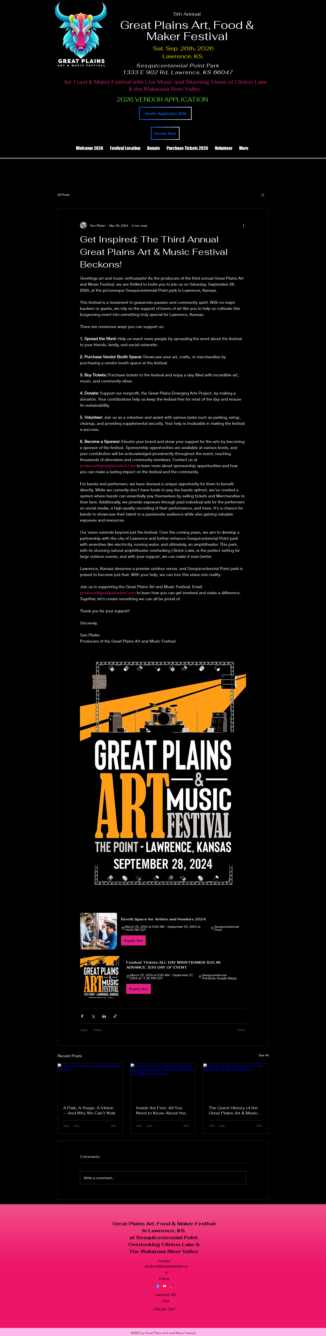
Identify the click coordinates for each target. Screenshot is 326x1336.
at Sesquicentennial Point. (164, 1237)
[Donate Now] (165, 133)
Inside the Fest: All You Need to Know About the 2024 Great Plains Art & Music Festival (161, 1110)
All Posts (63, 194)
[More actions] (243, 225)
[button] (263, 194)
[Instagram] (171, 1286)
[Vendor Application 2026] (165, 113)
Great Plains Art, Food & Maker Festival (164, 1223)
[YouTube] (164, 1286)
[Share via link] (115, 1016)
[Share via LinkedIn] (104, 1016)
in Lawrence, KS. (164, 1230)
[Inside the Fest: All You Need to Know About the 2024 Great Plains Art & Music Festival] (163, 1082)
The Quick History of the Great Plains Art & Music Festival (233, 1110)
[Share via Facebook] (82, 1016)
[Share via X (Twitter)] (93, 1016)
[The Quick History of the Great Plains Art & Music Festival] (235, 1082)
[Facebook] (158, 1286)
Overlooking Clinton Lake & (164, 1244)
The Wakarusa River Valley (164, 1251)
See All (264, 1055)
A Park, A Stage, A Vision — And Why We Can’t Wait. (89, 1110)
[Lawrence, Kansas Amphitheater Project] (90, 1082)
